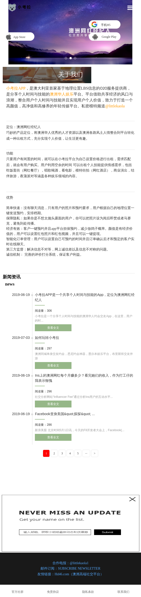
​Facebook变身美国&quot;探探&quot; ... (65, 414)
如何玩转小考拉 (47, 338)
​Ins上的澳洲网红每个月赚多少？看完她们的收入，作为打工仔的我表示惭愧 (84, 378)
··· (86, 453)
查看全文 (53, 327)
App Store (18, 37)
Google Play (109, 37)
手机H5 (105, 25)
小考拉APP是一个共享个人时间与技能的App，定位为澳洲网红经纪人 (85, 297)
